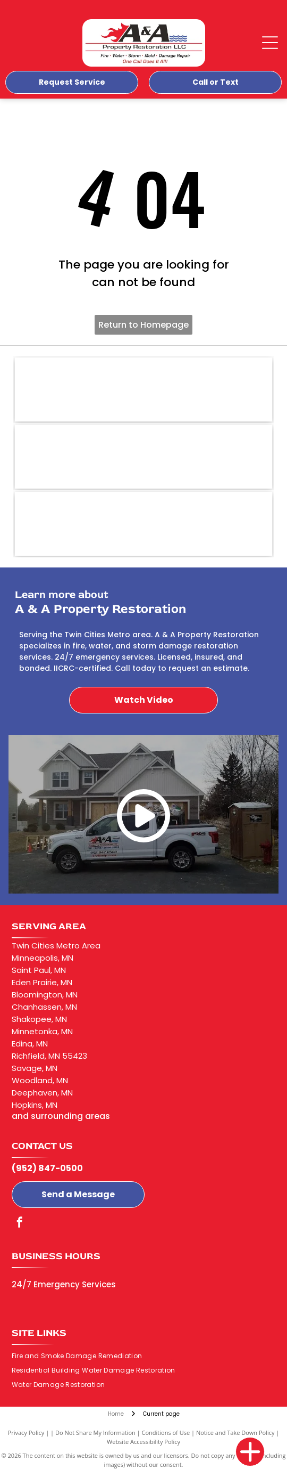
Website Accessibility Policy (143, 1442)
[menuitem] (81, 1356)
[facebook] (20, 1223)
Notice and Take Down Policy (235, 1433)
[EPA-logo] (144, 457)
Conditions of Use (166, 1433)
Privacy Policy (26, 1433)
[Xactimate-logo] (144, 524)
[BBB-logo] (144, 389)
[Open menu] (270, 43)
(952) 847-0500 (47, 1168)
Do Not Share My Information (95, 1433)
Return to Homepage (143, 325)
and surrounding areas (61, 1116)
